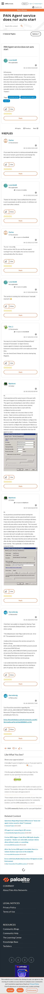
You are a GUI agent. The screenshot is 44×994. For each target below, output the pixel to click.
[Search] (13, 25)
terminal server (14, 97)
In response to (21, 190)
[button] (10, 990)
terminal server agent (28, 97)
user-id (6, 101)
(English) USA (37, 7)
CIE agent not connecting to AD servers (18, 830)
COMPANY (8, 886)
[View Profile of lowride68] (13, 60)
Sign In (31, 3)
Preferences (31, 990)
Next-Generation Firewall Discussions (16, 864)
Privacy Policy (34, 984)
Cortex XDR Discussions (12, 845)
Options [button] (35, 34)
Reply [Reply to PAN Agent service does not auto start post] (20, 118)
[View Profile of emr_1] (11, 326)
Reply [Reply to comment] (20, 173)
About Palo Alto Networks (15, 890)
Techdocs (7, 946)
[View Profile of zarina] (11, 140)
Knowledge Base (10, 942)
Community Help (10, 933)
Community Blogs (11, 929)
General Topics (10, 34)
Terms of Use (9, 911)
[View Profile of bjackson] (12, 383)
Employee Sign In (38, 3)
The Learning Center (12, 937)
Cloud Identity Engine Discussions (15, 833)
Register (25, 3)
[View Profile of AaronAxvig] (13, 611)
